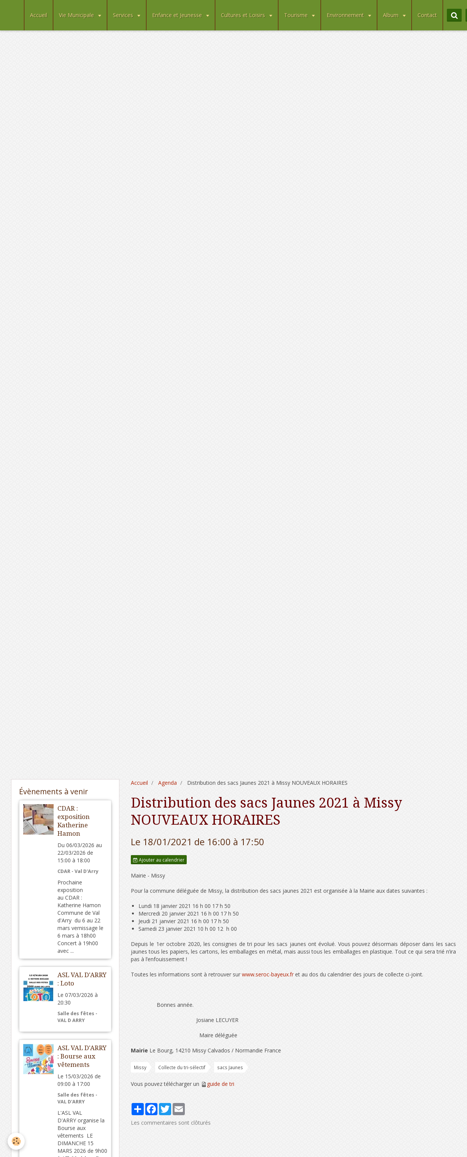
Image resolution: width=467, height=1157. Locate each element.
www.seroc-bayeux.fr (268, 974)
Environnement (346, 15)
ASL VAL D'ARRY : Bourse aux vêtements (81, 1056)
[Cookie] (16, 1141)
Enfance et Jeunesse (177, 15)
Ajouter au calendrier (158, 860)
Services (124, 15)
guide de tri (220, 1083)
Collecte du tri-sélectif (181, 1067)
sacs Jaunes (230, 1067)
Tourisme (296, 15)
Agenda (167, 782)
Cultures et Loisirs (244, 15)
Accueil (38, 15)
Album (391, 15)
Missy (140, 1067)
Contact (427, 15)
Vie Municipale (77, 15)
